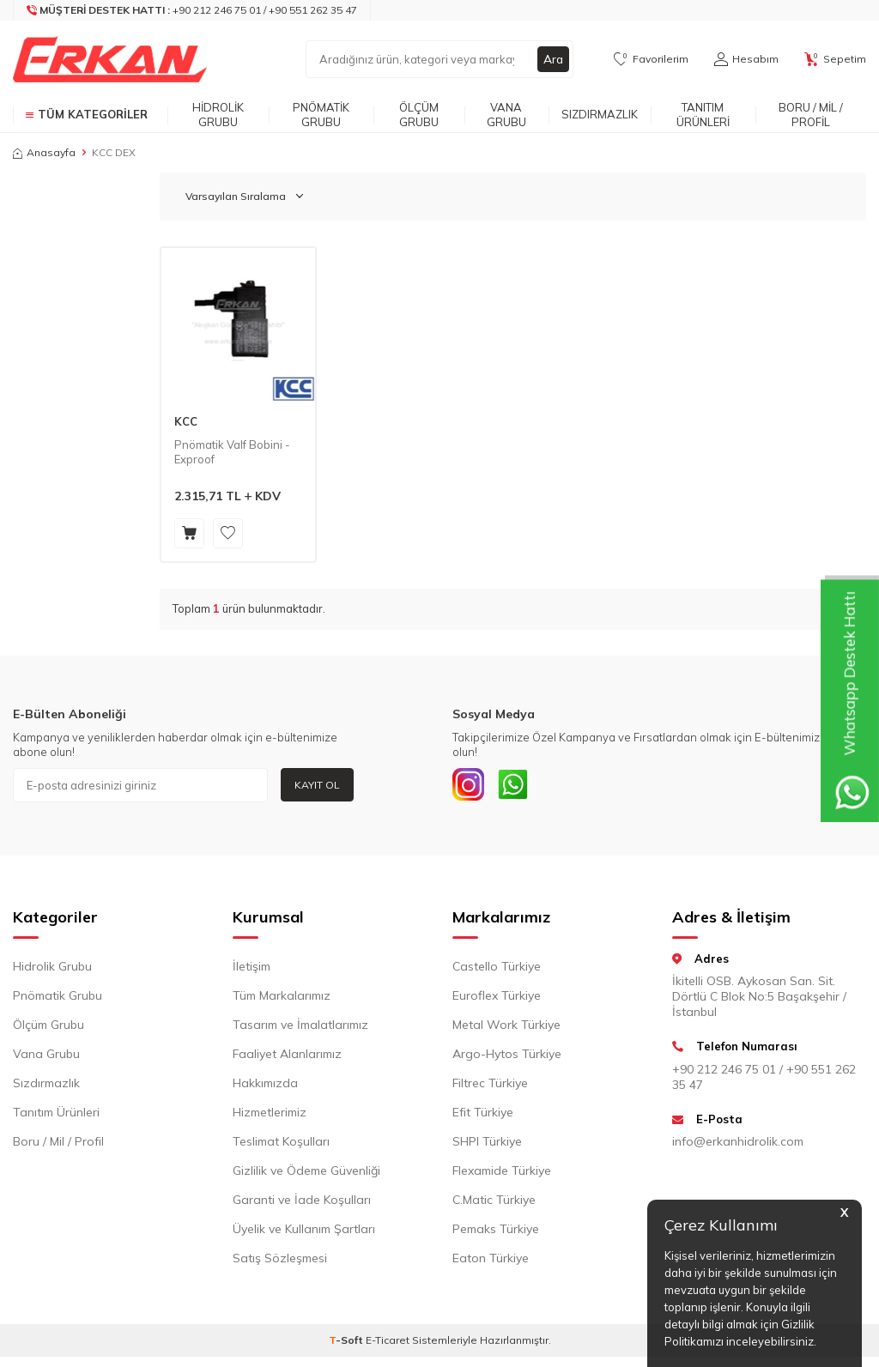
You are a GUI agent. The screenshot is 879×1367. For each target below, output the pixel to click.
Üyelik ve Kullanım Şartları (304, 1231)
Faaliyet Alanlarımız (287, 1056)
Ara (553, 59)
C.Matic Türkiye (494, 1202)
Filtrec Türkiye (490, 1085)
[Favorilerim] (651, 59)
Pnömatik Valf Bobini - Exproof (232, 452)
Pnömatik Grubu (321, 114)
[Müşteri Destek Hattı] (192, 10)
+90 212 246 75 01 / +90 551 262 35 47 (764, 1079)
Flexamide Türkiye (501, 1173)
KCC (185, 421)
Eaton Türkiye (490, 1260)
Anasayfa (44, 152)
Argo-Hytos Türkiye (506, 1056)
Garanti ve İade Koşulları (302, 1202)
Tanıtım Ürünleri (703, 114)
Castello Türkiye (496, 969)
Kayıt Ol (317, 784)
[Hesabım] (746, 59)
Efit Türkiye (482, 1114)
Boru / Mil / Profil (811, 114)
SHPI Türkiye (487, 1144)
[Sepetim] (835, 59)
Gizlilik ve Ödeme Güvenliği (306, 1173)
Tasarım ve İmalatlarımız (300, 1027)
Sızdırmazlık (599, 114)
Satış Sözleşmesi (280, 1260)
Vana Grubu (506, 114)
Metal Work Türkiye (506, 1027)
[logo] (110, 59)
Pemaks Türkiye (495, 1231)
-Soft (347, 1342)
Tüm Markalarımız (281, 998)
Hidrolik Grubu (218, 114)
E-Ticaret (387, 1342)
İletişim (251, 969)
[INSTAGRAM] (469, 785)
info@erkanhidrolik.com (737, 1144)
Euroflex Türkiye (496, 998)
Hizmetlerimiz (269, 1114)
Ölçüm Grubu (419, 114)
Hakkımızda (265, 1085)
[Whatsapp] (517, 785)
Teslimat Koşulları (281, 1144)
